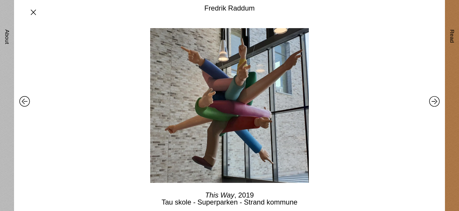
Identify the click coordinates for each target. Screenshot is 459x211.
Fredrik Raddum (229, 8)
